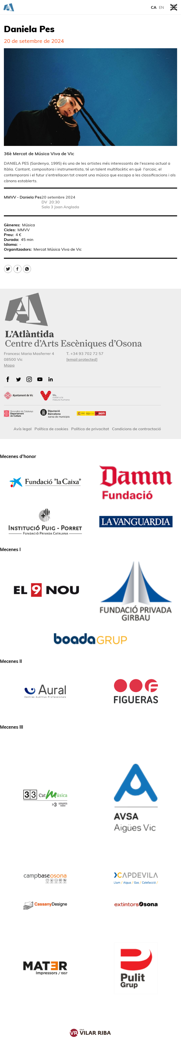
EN (161, 7)
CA (153, 7)
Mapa (9, 365)
